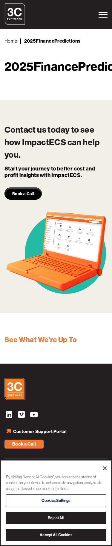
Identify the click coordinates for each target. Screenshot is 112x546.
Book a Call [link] (23, 193)
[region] (56, 503)
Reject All (56, 518)
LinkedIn (8, 415)
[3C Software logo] (14, 23)
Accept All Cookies (56, 535)
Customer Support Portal (40, 431)
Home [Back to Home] (11, 41)
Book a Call (24, 444)
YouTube (34, 415)
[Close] (104, 468)
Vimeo (21, 415)
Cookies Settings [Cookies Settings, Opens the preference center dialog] (56, 500)
